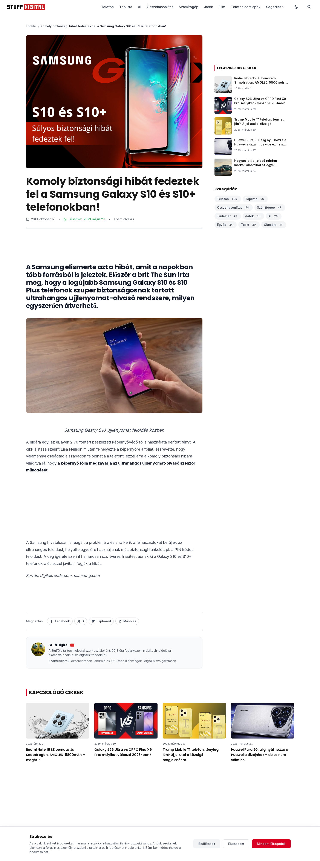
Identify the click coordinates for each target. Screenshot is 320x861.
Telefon (107, 7)
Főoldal (31, 26)
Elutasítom (236, 844)
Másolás (127, 621)
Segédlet (275, 7)
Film (222, 7)
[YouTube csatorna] (72, 645)
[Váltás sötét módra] (296, 7)
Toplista (125, 7)
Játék (208, 7)
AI (139, 7)
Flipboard (101, 621)
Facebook (60, 621)
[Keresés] (309, 7)
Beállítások (206, 844)
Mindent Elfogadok (271, 844)
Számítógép (188, 7)
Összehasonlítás (160, 7)
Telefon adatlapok (245, 7)
